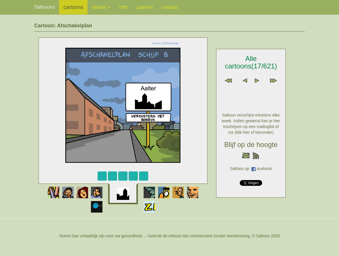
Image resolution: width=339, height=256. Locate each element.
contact (169, 7)
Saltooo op (241, 168)
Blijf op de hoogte (250, 144)
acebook (264, 168)
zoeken (144, 7)
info (123, 7)
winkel (101, 7)
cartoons (73, 7)
